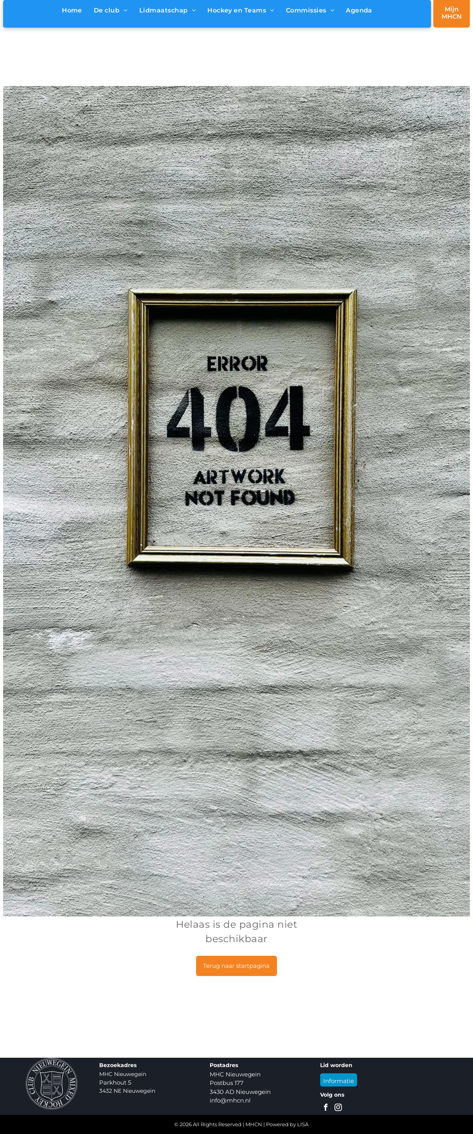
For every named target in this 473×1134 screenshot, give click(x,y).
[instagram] (338, 1108)
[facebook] (325, 1108)
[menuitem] (72, 10)
